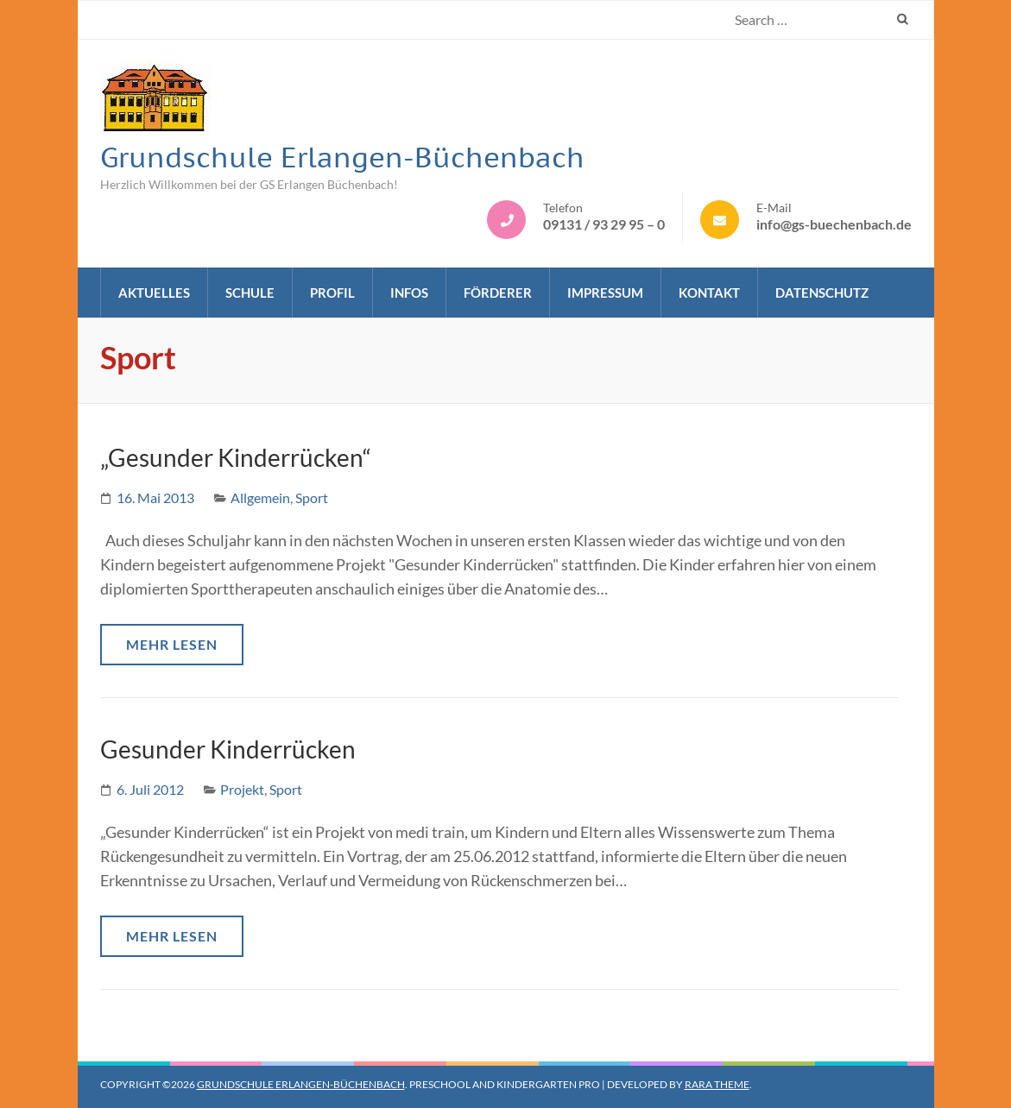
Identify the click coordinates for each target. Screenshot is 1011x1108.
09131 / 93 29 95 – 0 (604, 224)
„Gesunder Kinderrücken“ (235, 457)
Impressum (605, 292)
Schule (250, 292)
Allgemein (260, 497)
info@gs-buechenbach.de (834, 224)
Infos (409, 292)
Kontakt (709, 292)
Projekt (242, 789)
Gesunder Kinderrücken (228, 749)
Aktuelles (154, 292)
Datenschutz (822, 292)
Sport (311, 497)
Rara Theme (717, 1084)
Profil (332, 292)
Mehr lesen (172, 644)
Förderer (498, 292)
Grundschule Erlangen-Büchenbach (342, 157)
